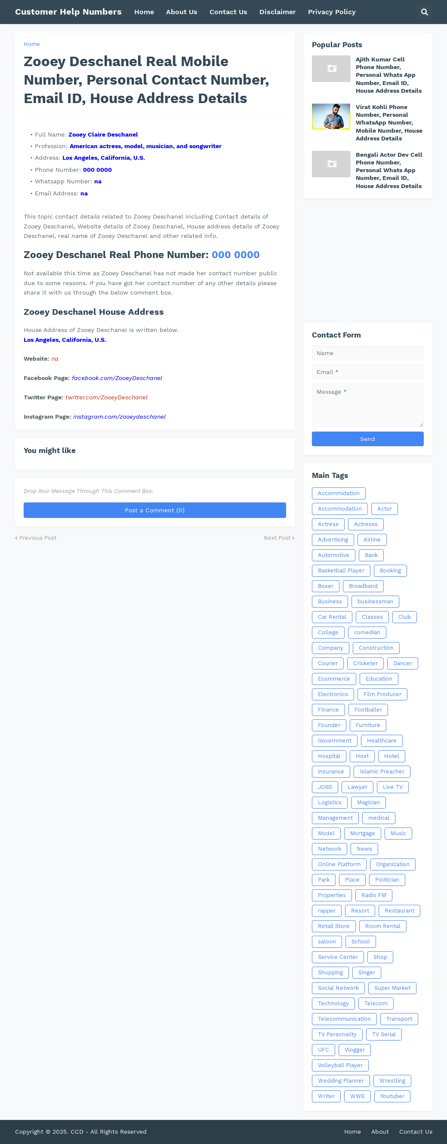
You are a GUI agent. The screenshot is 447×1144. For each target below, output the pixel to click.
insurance (331, 771)
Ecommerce (334, 678)
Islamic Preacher (382, 771)
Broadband (363, 586)
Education (379, 678)
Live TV (393, 787)
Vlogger (355, 1050)
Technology (333, 1003)
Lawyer (357, 787)
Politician (387, 879)
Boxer (325, 586)
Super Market (392, 988)
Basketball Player (341, 570)
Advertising (333, 539)
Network (329, 849)
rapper (327, 910)
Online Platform (339, 864)
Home (32, 44)
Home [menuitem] (144, 12)
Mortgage (362, 833)
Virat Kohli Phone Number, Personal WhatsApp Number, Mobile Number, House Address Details (389, 122)
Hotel (391, 756)
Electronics (333, 694)
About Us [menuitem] (181, 12)
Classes (372, 617)
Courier (328, 663)
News (364, 849)
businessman (375, 601)
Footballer (368, 709)
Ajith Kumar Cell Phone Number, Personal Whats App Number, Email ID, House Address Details (389, 75)
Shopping (330, 972)
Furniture (368, 725)
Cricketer (365, 663)
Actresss (366, 524)
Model (326, 833)
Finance (328, 709)
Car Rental (332, 617)
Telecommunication (344, 1019)
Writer (326, 1096)
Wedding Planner (341, 1080)
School (360, 941)
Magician (368, 802)
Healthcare (382, 740)
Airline (372, 539)
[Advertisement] (367, 260)
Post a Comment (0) (155, 510)
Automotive (333, 555)
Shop (380, 957)
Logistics (330, 802)
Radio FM (373, 895)
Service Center (338, 957)
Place (352, 879)
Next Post (277, 538)
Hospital (329, 756)
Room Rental (383, 926)
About (380, 1131)
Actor (384, 508)
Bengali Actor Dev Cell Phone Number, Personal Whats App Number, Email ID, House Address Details (389, 170)
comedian (367, 632)
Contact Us (415, 1131)
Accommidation (339, 493)
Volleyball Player (340, 1065)
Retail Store (334, 926)
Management (335, 818)
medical (378, 818)
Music (398, 833)
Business (330, 601)
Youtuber (392, 1096)
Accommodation (340, 508)
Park (324, 879)
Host (362, 756)
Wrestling (392, 1080)
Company (330, 648)
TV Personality (337, 1034)
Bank (371, 555)
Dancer (402, 663)
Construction (376, 648)
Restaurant (399, 910)
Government (334, 740)
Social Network (338, 988)
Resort (360, 910)
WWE (357, 1096)
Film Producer (382, 694)
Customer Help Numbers (68, 11)
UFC (323, 1050)
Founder (329, 725)
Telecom (376, 1003)
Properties (332, 895)
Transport (399, 1019)
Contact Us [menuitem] (228, 12)
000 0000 (236, 255)
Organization (393, 864)
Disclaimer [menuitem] (277, 12)
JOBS (325, 787)
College (328, 632)
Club (404, 617)
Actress (328, 524)
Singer (366, 972)
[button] (424, 12)
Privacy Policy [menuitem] (332, 12)
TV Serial (384, 1034)
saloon (327, 941)
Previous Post (37, 538)
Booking (390, 570)
